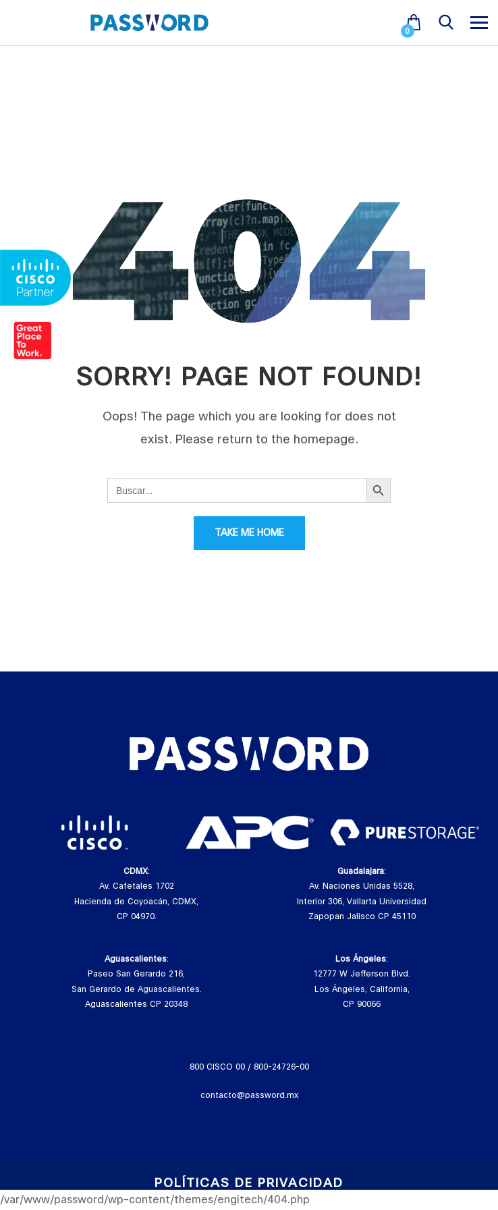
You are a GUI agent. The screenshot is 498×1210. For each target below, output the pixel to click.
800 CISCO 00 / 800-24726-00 (249, 1067)
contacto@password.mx (249, 1095)
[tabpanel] (94, 832)
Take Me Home (249, 532)
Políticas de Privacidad (249, 1183)
